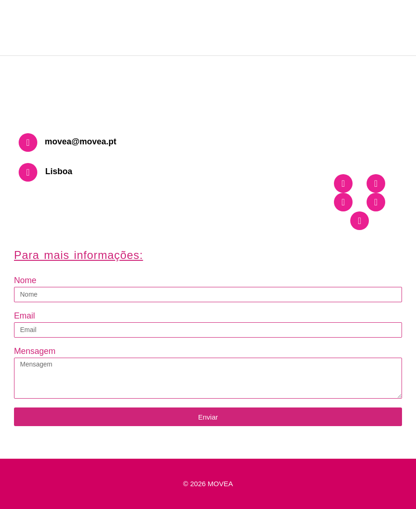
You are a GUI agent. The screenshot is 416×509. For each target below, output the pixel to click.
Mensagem (34, 351)
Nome (25, 280)
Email (24, 315)
